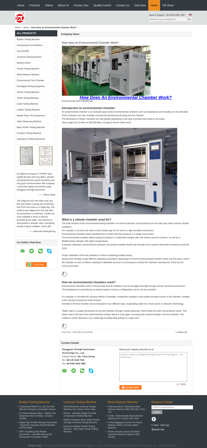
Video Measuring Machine (29, 121)
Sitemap (164, 425)
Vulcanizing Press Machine (29, 45)
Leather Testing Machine (28, 109)
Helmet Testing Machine (28, 92)
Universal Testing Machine (29, 57)
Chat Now (140, 5)
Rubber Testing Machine (28, 39)
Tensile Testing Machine (28, 68)
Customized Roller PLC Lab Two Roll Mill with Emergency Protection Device (37, 408)
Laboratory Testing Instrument (31, 139)
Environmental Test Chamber (30, 80)
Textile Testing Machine (28, 98)
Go (189, 19)
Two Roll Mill (23, 51)
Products (34, 5)
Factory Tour (81, 5)
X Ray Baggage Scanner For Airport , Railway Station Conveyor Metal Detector (125, 425)
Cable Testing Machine (27, 104)
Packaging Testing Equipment (31, 86)
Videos (49, 5)
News (154, 5)
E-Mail (155, 425)
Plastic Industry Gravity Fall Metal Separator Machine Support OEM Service (124, 434)
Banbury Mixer (24, 63)
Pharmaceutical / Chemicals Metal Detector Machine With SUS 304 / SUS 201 (126, 409)
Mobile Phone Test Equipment (31, 115)
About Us (63, 5)
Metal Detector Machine (28, 74)
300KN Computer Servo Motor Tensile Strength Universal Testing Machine (82, 421)
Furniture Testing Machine (29, 133)
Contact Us (122, 5)
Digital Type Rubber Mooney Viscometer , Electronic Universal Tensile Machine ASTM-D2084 (38, 425)
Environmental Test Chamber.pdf (77, 101)
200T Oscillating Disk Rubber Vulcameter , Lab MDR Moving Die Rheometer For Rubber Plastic (35, 434)
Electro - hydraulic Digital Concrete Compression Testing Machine (80, 414)
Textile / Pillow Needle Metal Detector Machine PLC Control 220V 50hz (125, 417)
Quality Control (102, 5)
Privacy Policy (35, 445)
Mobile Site (157, 429)
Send (157, 412)
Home (20, 5)
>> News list (181, 332)
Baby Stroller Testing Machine (31, 127)
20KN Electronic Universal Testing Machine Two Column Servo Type (80, 408)
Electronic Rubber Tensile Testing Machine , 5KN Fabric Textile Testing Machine (81, 429)
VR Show (168, 5)
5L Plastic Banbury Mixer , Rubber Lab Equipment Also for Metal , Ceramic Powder (37, 416)
